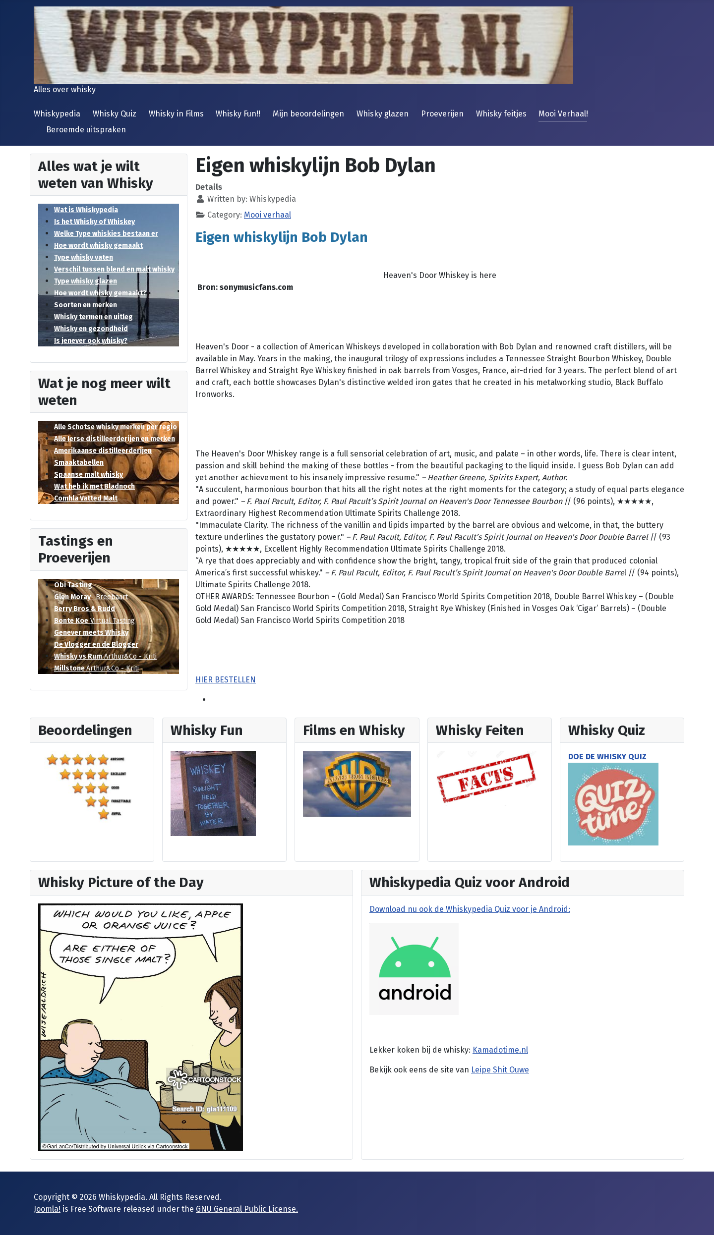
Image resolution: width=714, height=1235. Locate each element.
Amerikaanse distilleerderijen (103, 451)
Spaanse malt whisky (88, 474)
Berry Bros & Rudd (84, 609)
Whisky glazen (383, 113)
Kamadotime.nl (500, 1050)
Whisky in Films (176, 113)
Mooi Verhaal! (563, 113)
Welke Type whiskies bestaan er (106, 233)
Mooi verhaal (267, 215)
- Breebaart (91, 597)
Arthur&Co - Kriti (105, 656)
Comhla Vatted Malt (86, 498)
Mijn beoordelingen (308, 113)
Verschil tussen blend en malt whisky (114, 269)
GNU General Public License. (247, 1209)
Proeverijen (442, 113)
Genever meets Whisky (91, 632)
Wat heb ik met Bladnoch (94, 486)
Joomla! (47, 1209)
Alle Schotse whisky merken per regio (115, 427)
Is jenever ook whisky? (90, 341)
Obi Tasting (73, 585)
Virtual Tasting (94, 621)
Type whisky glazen (85, 281)
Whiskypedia (57, 113)
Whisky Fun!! (238, 113)
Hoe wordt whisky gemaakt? (100, 293)
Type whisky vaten (83, 257)
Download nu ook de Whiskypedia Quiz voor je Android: (469, 909)
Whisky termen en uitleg (93, 317)
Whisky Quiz (114, 113)
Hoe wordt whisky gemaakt (98, 245)
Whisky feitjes (501, 113)
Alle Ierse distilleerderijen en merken (114, 439)
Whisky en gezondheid (91, 329)
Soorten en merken (85, 305)
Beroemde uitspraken (86, 129)
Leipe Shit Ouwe (500, 1069)
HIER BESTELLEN (225, 679)
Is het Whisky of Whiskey (94, 222)
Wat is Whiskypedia (86, 210)
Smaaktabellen (79, 462)
